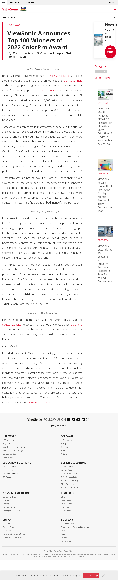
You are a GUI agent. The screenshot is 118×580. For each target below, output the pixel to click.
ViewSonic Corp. (59, 75)
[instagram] (88, 420)
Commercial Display (10, 454)
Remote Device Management (72, 480)
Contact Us (7, 523)
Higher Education (9, 470)
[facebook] (69, 420)
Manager (64, 443)
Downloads (7, 530)
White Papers (66, 511)
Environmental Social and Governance (75, 527)
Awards (64, 530)
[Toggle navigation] (115, 9)
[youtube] (79, 420)
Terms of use (58, 551)
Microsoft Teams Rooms (70, 487)
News (63, 534)
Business (30, 2)
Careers (64, 537)
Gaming (6, 504)
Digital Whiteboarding (69, 484)
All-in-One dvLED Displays (13, 450)
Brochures (65, 507)
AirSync (64, 454)
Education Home (9, 466)
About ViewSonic (67, 523)
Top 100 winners (72, 80)
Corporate (101, 71)
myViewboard (66, 440)
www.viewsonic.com (39, 402)
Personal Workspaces (69, 473)
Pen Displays (8, 457)
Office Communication (69, 477)
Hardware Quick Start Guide (14, 534)
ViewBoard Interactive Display (14, 447)
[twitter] (74, 420)
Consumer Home (9, 497)
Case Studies (66, 500)
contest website (11, 324)
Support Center (9, 527)
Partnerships (66, 541)
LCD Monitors (8, 440)
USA (89, 575)
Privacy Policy (48, 551)
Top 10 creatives (48, 90)
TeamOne (65, 450)
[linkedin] (84, 420)
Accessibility (68, 551)
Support (111, 2)
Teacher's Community (11, 473)
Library (64, 497)
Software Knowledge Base (12, 537)
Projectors (7, 443)
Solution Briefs (66, 504)
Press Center (9, 17)
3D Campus (7, 477)
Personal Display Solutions (13, 507)
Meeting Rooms (67, 470)
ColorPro (6, 500)
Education (14, 2)
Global (63, 425)
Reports (64, 514)
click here (76, 324)
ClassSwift (65, 447)
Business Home (67, 466)
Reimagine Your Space (11, 511)
